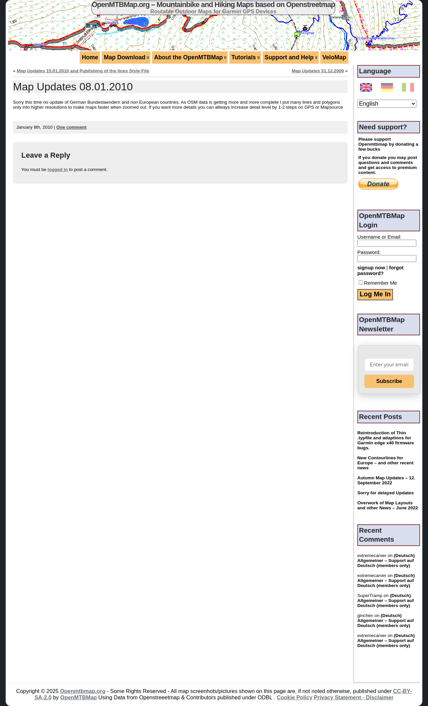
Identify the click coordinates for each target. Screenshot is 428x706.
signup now (371, 267)
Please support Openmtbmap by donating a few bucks (388, 144)
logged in (58, 169)
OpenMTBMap (78, 697)
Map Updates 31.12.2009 (318, 70)
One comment (71, 127)
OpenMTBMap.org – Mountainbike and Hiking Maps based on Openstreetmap (213, 4)
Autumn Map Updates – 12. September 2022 (386, 480)
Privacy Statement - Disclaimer (353, 697)
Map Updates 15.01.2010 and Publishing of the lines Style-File (83, 70)
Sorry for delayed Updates (385, 492)
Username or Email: (379, 237)
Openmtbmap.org (82, 691)
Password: (369, 252)
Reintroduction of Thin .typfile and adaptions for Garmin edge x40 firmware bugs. (385, 440)
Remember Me (378, 283)
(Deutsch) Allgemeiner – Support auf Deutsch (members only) (386, 560)
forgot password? (380, 270)
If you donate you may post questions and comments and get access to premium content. (387, 165)
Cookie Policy (294, 697)
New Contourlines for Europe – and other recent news (385, 462)
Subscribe (389, 381)
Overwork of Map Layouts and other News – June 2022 (387, 505)
